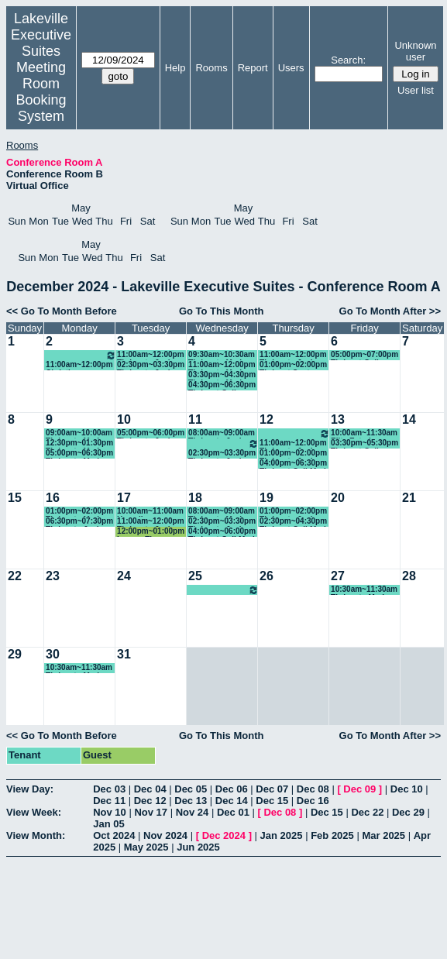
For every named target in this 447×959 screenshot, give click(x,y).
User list (415, 90)
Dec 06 (231, 789)
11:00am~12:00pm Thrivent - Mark (221, 365)
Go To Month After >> (390, 311)
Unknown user (415, 51)
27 (338, 576)
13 (338, 419)
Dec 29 (408, 812)
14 (409, 419)
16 (53, 497)
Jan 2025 (281, 835)
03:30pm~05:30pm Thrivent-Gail (364, 443)
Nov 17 (150, 812)
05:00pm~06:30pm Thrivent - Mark (79, 454)
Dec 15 (272, 800)
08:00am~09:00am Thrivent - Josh (221, 433)
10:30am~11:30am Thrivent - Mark (364, 590)
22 (15, 576)
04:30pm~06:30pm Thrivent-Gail (222, 385)
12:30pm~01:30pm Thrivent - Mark (79, 443)
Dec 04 (150, 789)
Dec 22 (367, 812)
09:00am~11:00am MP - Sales (223, 443)
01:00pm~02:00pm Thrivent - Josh (293, 454)
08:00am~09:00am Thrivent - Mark (221, 512)
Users (291, 68)
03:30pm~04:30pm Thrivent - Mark (222, 375)
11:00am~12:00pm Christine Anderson (79, 365)
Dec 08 (313, 789)
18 (195, 497)
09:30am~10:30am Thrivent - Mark (221, 355)
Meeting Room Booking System (40, 92)
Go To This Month (221, 311)
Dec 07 (272, 789)
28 (409, 576)
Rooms (211, 68)
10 (124, 419)
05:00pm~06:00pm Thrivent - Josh (150, 433)
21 (409, 497)
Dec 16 (313, 800)
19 (266, 497)
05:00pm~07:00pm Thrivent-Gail (364, 355)
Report (253, 68)
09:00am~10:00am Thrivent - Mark (79, 433)
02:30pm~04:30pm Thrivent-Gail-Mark (294, 522)
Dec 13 (190, 800)
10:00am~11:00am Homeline (150, 512)
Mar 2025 (383, 835)
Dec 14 (231, 800)
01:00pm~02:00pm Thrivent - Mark (79, 512)
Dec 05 (190, 789)
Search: (348, 60)
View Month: (35, 835)
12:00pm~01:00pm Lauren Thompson (150, 532)
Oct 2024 (114, 835)
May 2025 (146, 847)
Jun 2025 (198, 847)
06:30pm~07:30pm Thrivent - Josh (79, 522)
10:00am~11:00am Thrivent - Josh (81, 355)
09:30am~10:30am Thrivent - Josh (295, 433)
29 (15, 654)
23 (53, 576)
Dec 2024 (224, 835)
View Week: (33, 812)
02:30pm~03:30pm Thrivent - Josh (150, 365)
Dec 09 (359, 789)
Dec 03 (109, 789)
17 (124, 497)
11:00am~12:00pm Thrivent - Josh (150, 355)
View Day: (29, 789)
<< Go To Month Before (61, 311)
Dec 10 (406, 789)
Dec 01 (233, 812)
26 (266, 576)
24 (124, 576)
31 (124, 654)
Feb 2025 (332, 835)
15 (15, 497)
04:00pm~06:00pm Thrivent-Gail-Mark (222, 532)
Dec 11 (109, 800)
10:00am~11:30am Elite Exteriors (364, 433)
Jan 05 (108, 824)
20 (338, 497)
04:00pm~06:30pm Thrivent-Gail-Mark (294, 464)
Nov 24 (192, 812)
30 (53, 654)
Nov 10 (109, 812)
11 (195, 419)
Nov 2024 (165, 835)
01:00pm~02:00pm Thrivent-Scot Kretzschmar (293, 365)
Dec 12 (150, 800)
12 (266, 419)
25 (195, 576)
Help (175, 68)
